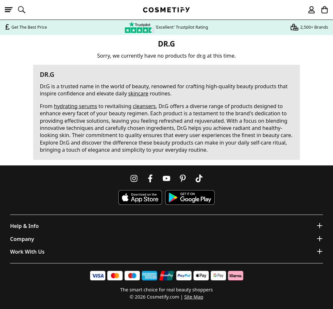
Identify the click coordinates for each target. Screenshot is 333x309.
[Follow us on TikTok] (199, 178)
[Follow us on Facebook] (150, 178)
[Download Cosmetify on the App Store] (140, 197)
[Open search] (24, 9)
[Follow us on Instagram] (133, 178)
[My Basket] (321, 9)
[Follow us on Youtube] (166, 178)
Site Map (193, 297)
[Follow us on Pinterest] (182, 178)
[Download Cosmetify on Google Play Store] (190, 197)
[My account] (308, 9)
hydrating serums (75, 106)
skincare (138, 93)
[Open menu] (11, 9)
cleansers (144, 106)
